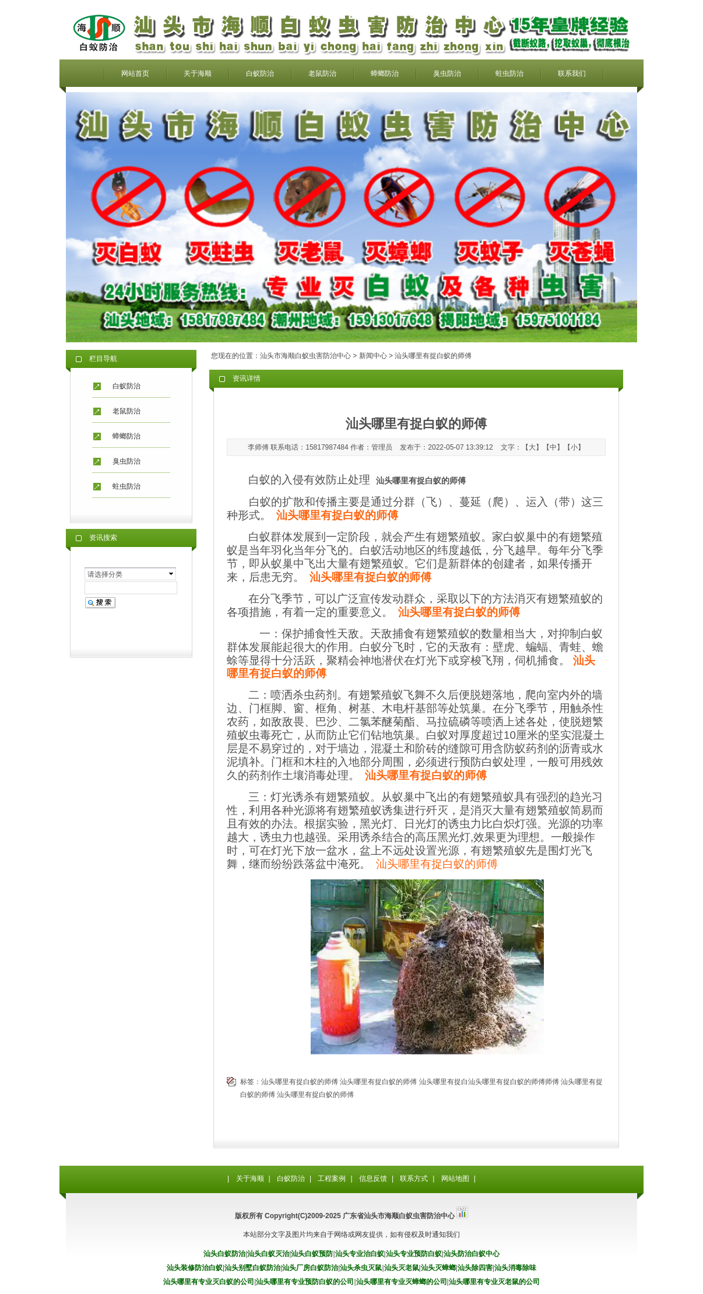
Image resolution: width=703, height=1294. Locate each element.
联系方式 (414, 1178)
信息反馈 (373, 1178)
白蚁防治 (260, 73)
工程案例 (332, 1178)
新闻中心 (373, 356)
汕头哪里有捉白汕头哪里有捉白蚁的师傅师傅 (489, 1082)
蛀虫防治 (509, 73)
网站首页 (135, 73)
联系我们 (572, 73)
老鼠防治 (322, 73)
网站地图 (455, 1178)
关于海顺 (198, 73)
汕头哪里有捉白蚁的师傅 (437, 864)
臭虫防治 (447, 73)
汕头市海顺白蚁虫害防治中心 (305, 356)
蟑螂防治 (385, 73)
